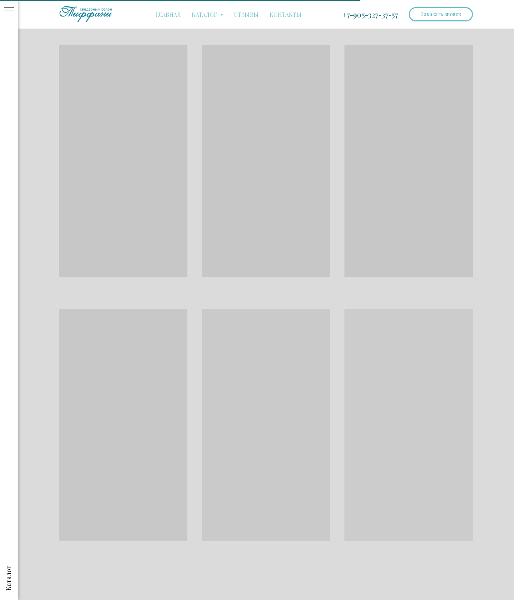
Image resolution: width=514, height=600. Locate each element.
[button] (441, 14)
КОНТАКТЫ (285, 14)
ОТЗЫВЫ (246, 14)
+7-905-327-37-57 (370, 14)
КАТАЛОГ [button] (205, 14)
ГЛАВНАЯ (168, 14)
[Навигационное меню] (9, 10)
